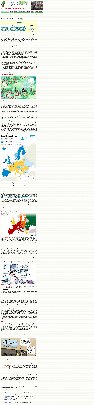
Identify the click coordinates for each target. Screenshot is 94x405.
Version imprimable (31, 29)
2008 (19, 14)
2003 (7, 14)
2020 (8, 15)
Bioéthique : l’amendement (9, 398)
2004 (9, 14)
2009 (21, 14)
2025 (19, 15)
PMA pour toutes (7, 392)
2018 (6, 15)
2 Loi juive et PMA (31, 32)
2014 (33, 14)
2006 (14, 14)
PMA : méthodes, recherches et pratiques (12, 394)
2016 (1, 15)
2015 (35, 14)
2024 (17, 15)
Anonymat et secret (8, 396)
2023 (15, 15)
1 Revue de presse (31, 31)
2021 (10, 15)
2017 (4, 15)
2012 (28, 14)
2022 (13, 15)
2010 (24, 14)
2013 (31, 14)
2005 (12, 14)
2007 (17, 14)
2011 (26, 14)
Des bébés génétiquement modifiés (11, 402)
